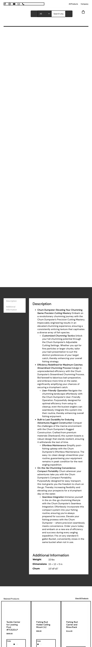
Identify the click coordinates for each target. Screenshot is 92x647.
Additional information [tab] (11, 308)
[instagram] (10, 4)
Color (9, 641)
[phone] (23, 4)
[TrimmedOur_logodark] (15, 12)
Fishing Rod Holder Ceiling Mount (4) (43, 625)
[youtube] (14, 4)
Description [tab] (11, 301)
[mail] (19, 4)
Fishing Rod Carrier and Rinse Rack (72, 625)
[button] (8, 644)
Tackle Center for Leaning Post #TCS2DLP (13, 626)
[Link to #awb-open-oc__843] (82, 16)
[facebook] (5, 4)
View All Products (81, 598)
